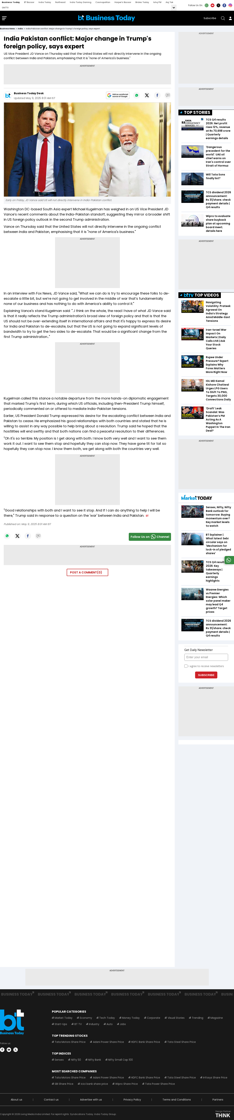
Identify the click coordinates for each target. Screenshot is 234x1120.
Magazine (216, 1018)
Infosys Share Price (215, 1078)
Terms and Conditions (176, 1100)
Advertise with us (91, 1100)
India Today (45, 2)
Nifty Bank (94, 1060)
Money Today (131, 1018)
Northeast (60, 2)
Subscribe (210, 18)
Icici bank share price (94, 1084)
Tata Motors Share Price (70, 1043)
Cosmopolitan (102, 2)
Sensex (59, 1060)
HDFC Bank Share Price (145, 1043)
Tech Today (107, 1018)
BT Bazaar (29, 2)
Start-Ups (61, 1025)
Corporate (153, 1018)
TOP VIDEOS (201, 295)
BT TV (78, 1025)
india (20, 29)
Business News (7, 29)
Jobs (123, 1025)
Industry (94, 1025)
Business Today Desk (29, 94)
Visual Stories (175, 1018)
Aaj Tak (169, 2)
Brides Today (142, 2)
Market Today (63, 1018)
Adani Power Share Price (108, 1043)
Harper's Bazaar (122, 2)
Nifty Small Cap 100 (120, 1060)
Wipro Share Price (126, 1084)
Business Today (11, 2)
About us (16, 1100)
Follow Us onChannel (150, 538)
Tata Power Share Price (160, 1084)
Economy (86, 1018)
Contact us (51, 1100)
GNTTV (5, 7)
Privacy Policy (132, 1100)
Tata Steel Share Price (181, 1043)
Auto (109, 1025)
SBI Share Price (64, 1084)
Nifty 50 (76, 1060)
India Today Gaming (80, 2)
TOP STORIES (197, 113)
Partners (218, 1100)
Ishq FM (157, 2)
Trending (197, 1018)
